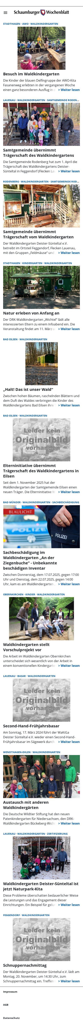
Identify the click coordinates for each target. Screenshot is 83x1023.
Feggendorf (12, 915)
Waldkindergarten (44, 24)
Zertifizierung (57, 833)
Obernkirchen (13, 594)
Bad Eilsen (10, 339)
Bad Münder (12, 502)
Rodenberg (11, 181)
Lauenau (9, 100)
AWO (25, 24)
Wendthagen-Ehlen (17, 752)
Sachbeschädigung (65, 502)
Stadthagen (12, 24)
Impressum (10, 991)
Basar (21, 676)
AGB (5, 1004)
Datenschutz (11, 1018)
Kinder (30, 594)
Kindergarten (32, 263)
